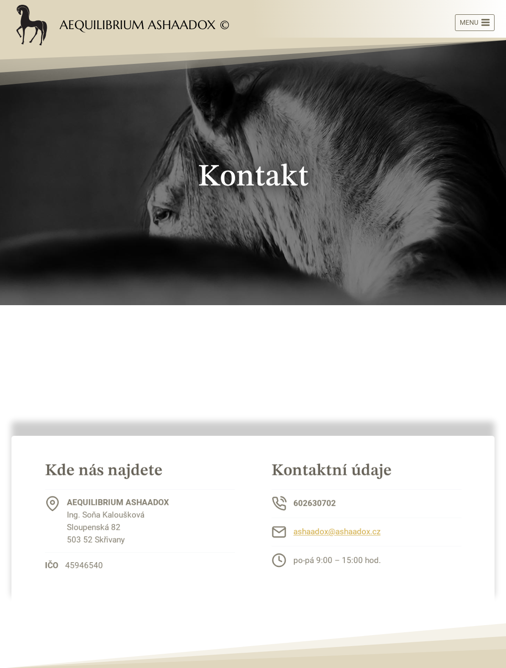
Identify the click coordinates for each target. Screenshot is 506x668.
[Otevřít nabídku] (475, 22)
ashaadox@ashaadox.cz (340, 530)
